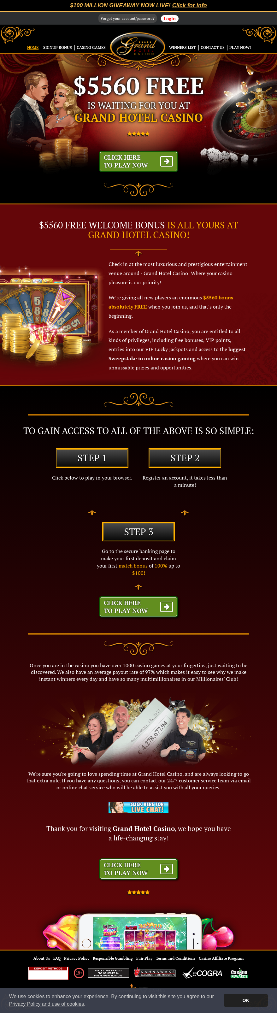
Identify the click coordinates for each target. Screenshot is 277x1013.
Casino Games (91, 47)
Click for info (189, 5)
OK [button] (245, 1000)
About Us (41, 958)
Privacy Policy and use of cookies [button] (46, 1004)
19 (78, 972)
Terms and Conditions (175, 958)
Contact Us (213, 47)
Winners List (182, 47)
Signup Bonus (57, 47)
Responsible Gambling (113, 958)
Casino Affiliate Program (221, 958)
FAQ (57, 958)
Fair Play (144, 958)
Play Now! (240, 47)
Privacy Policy (76, 958)
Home (32, 47)
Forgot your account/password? (128, 18)
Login (170, 18)
